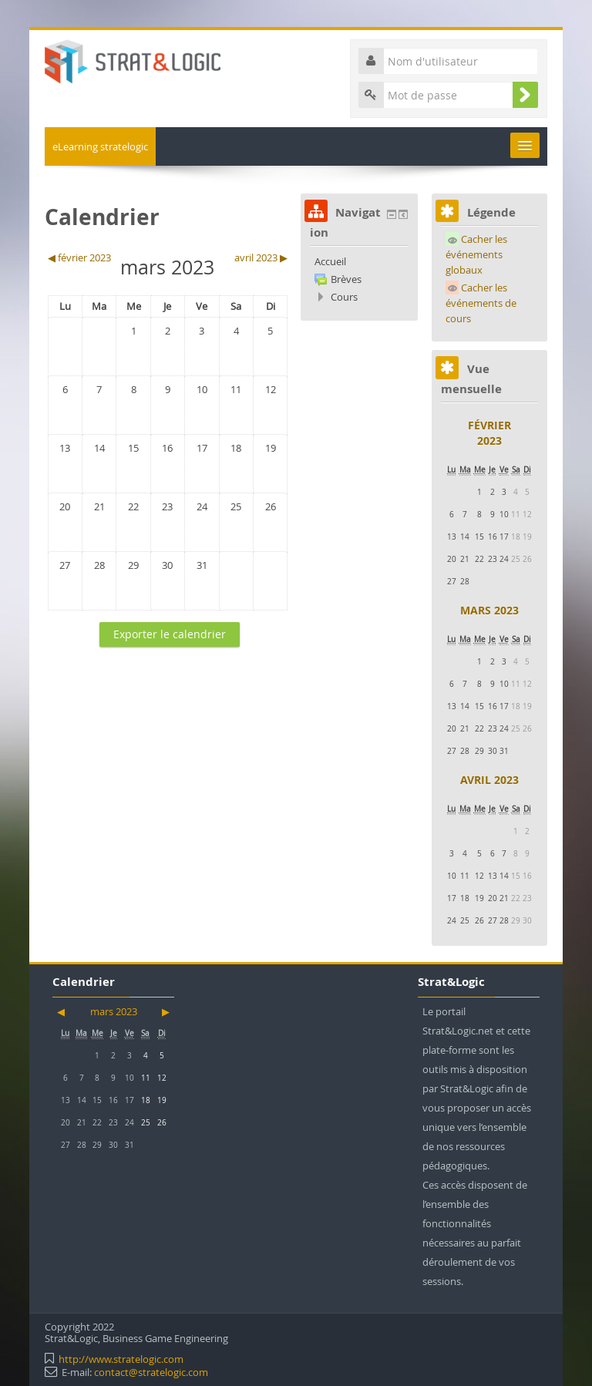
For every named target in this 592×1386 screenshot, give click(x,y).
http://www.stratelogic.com (121, 1359)
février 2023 (489, 433)
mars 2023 (489, 610)
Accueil (330, 261)
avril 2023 (489, 779)
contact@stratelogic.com (151, 1372)
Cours (344, 297)
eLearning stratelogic (100, 146)
